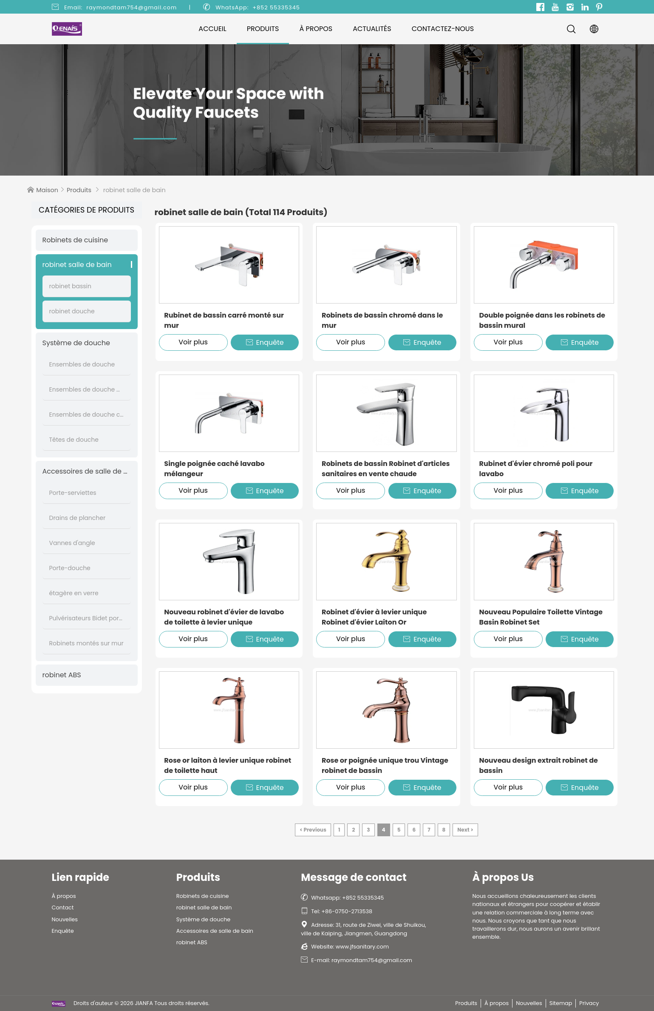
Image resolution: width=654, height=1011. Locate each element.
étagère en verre (74, 593)
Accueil (212, 29)
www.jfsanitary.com (362, 946)
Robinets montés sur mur (86, 643)
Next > (465, 829)
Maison (47, 190)
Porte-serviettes (72, 492)
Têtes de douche (74, 439)
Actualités (372, 29)
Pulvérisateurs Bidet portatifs (86, 618)
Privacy (589, 1003)
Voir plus (193, 342)
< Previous (313, 829)
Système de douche (76, 343)
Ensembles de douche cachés (86, 414)
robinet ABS (61, 675)
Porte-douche (70, 568)
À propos (315, 29)
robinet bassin (70, 286)
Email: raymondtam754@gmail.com (120, 7)
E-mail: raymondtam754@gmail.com (356, 960)
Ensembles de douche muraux (86, 389)
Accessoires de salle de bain (86, 471)
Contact (63, 907)
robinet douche (72, 311)
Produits (263, 29)
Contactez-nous (443, 29)
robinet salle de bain (77, 265)
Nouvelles (65, 919)
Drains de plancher (77, 518)
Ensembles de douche (82, 364)
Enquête (265, 342)
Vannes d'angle (72, 543)
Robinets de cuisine (75, 240)
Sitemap (560, 1003)
